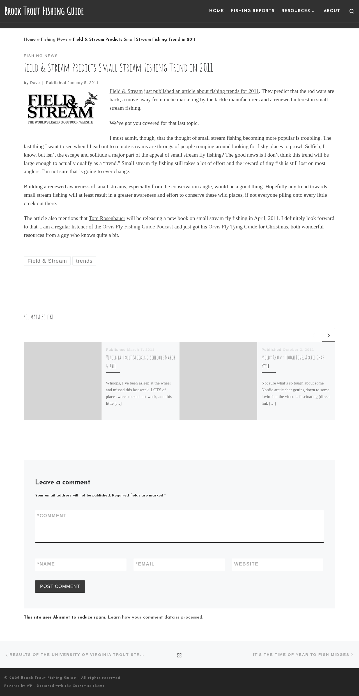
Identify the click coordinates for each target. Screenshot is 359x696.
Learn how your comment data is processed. (155, 617)
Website (246, 564)
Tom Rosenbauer (107, 218)
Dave (35, 83)
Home (30, 40)
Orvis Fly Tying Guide (232, 227)
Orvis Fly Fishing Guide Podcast (137, 227)
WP (29, 686)
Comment (52, 515)
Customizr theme (89, 686)
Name (46, 564)
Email (145, 564)
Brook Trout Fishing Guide (48, 678)
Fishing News (54, 40)
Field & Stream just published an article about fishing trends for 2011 (184, 91)
